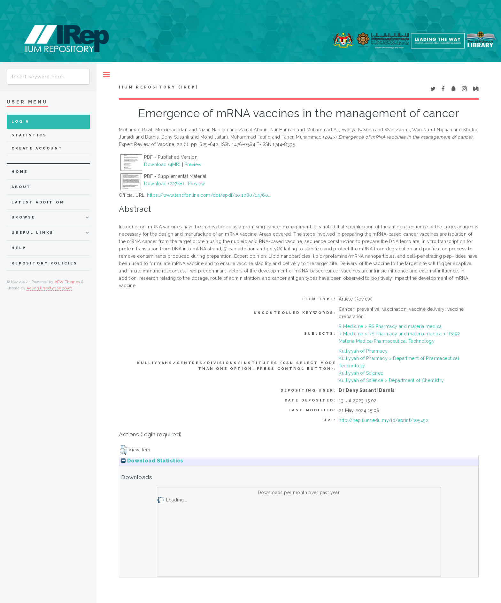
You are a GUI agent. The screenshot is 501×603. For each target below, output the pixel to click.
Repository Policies (45, 263)
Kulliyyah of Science (361, 373)
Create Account (37, 148)
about (21, 187)
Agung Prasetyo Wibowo (49, 288)
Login (21, 121)
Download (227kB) (164, 183)
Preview (193, 164)
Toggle (106, 74)
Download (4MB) (162, 164)
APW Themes (67, 281)
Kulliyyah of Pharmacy (363, 351)
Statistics (29, 135)
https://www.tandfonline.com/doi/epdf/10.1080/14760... (209, 195)
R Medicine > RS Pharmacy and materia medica (390, 326)
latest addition (38, 202)
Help (19, 248)
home (19, 172)
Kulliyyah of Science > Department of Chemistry (391, 380)
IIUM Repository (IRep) (158, 87)
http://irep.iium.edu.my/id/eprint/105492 (383, 420)
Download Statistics (152, 461)
